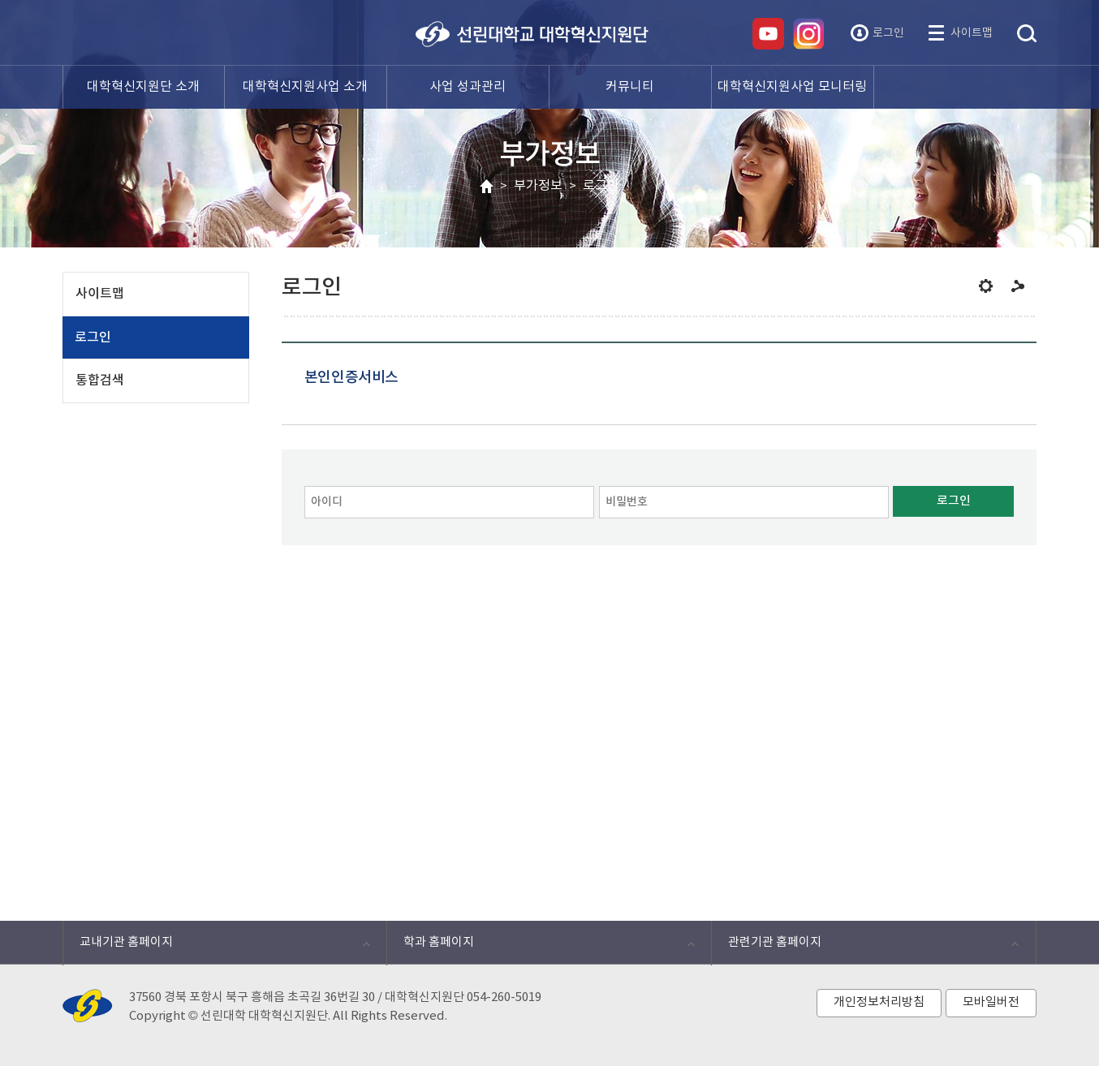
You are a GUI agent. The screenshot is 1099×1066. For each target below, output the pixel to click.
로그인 (888, 33)
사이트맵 (971, 33)
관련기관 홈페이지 (865, 946)
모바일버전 (991, 1002)
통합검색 (1027, 34)
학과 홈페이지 (540, 946)
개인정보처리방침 (879, 1002)
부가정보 (538, 185)
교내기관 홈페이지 (216, 946)
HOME (486, 187)
